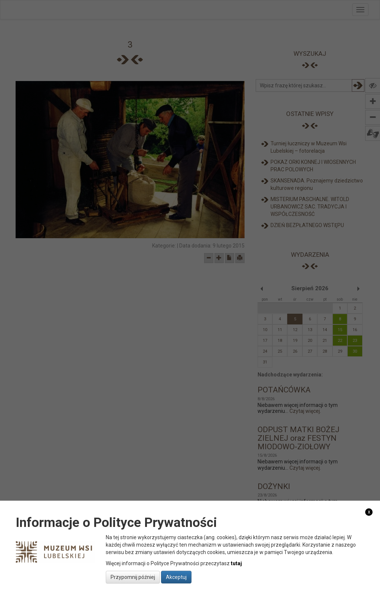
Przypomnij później (133, 577)
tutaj (236, 563)
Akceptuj (176, 577)
